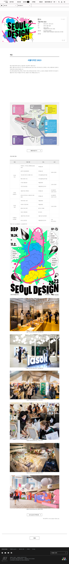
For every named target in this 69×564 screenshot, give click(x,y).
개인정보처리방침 (4, 549)
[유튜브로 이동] (5, 553)
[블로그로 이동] (8, 553)
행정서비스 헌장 (21, 549)
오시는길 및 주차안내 (34, 515)
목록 (34, 538)
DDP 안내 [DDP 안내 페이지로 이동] (11, 2)
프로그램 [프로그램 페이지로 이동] (19, 2)
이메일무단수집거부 (13, 549)
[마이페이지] (61, 2)
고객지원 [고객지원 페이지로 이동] (33, 2)
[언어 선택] (55, 2)
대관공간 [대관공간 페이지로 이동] (41, 2)
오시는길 (33, 549)
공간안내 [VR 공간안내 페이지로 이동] (26, 2)
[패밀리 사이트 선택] (59, 553)
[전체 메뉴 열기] (64, 2)
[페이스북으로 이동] (11, 553)
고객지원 (28, 549)
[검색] (59, 2)
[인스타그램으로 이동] (2, 553)
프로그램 (5, 5)
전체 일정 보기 (20, 5)
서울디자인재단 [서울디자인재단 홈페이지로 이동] (48, 2)
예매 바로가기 (34, 150)
